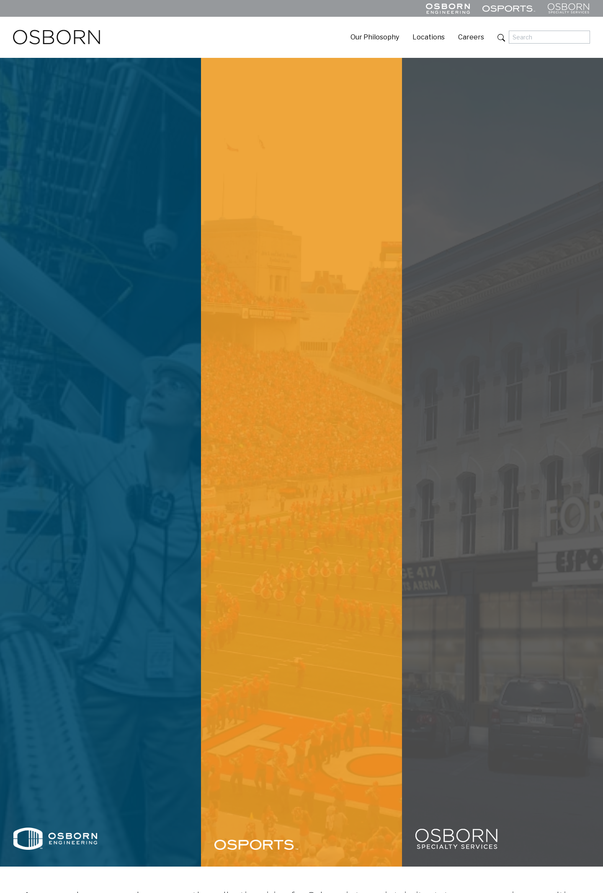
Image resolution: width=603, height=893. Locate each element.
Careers (471, 37)
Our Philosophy (374, 37)
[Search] (549, 37)
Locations (428, 37)
